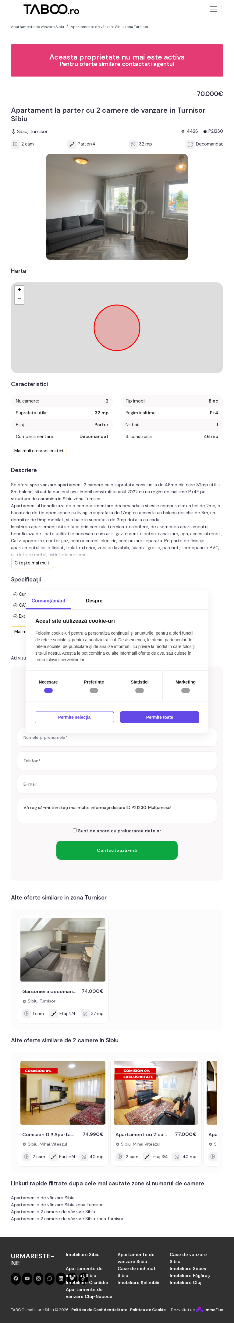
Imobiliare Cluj (185, 1282)
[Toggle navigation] (213, 9)
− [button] (19, 299)
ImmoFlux (209, 1309)
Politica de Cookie (148, 1309)
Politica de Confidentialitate (99, 1309)
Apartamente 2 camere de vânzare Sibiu (53, 1212)
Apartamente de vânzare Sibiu (42, 1198)
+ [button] (19, 290)
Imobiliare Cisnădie (87, 1282)
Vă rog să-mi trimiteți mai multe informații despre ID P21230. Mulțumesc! (117, 810)
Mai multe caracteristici (38, 451)
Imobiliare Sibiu (83, 1254)
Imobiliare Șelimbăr (139, 1282)
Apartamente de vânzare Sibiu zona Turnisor (57, 1205)
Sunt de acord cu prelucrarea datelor (117, 831)
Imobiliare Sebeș (188, 1268)
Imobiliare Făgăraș (190, 1275)
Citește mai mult (32, 563)
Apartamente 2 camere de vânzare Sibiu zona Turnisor (67, 1219)
